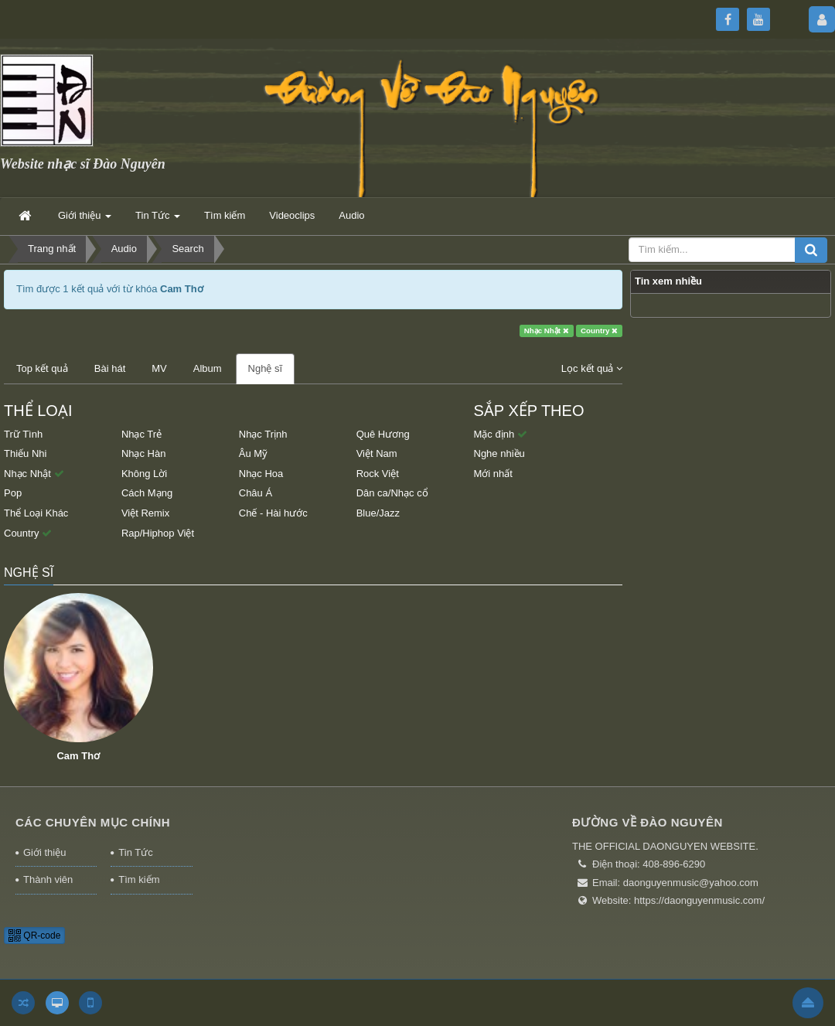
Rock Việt (377, 473)
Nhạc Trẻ (141, 434)
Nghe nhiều (499, 453)
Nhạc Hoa (261, 473)
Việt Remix (145, 513)
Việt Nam (376, 453)
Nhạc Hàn (143, 453)
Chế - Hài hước (273, 513)
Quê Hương (383, 434)
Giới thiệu (44, 852)
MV (159, 368)
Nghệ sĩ (265, 368)
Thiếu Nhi (25, 453)
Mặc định (500, 434)
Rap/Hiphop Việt (157, 533)
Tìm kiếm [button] (224, 215)
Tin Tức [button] (157, 220)
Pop (13, 493)
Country (599, 330)
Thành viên (48, 879)
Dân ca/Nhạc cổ (392, 493)
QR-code (34, 935)
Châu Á (255, 493)
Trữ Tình (23, 434)
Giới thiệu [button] (84, 220)
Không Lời (144, 473)
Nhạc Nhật (546, 330)
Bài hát (109, 368)
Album (207, 368)
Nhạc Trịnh (263, 434)
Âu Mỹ (253, 453)
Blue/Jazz (378, 513)
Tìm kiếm (138, 879)
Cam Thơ (78, 756)
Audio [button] (351, 215)
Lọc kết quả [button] (591, 368)
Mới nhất (493, 473)
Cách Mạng (146, 493)
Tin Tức (135, 852)
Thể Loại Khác (36, 513)
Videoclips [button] (292, 215)
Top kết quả (42, 368)
